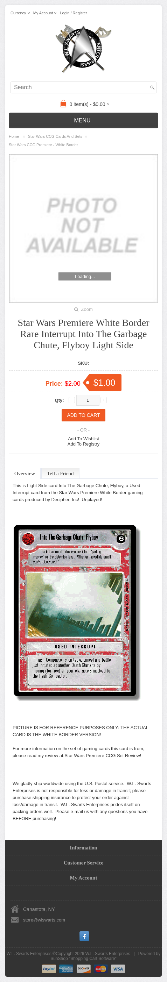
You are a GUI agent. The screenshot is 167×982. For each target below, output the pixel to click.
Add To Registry (84, 444)
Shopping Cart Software (92, 958)
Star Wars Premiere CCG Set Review (102, 755)
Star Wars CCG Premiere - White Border (43, 145)
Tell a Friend (60, 473)
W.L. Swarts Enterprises (107, 953)
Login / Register (73, 13)
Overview (24, 473)
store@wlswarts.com (44, 920)
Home (14, 136)
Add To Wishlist (83, 438)
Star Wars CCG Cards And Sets (55, 136)
